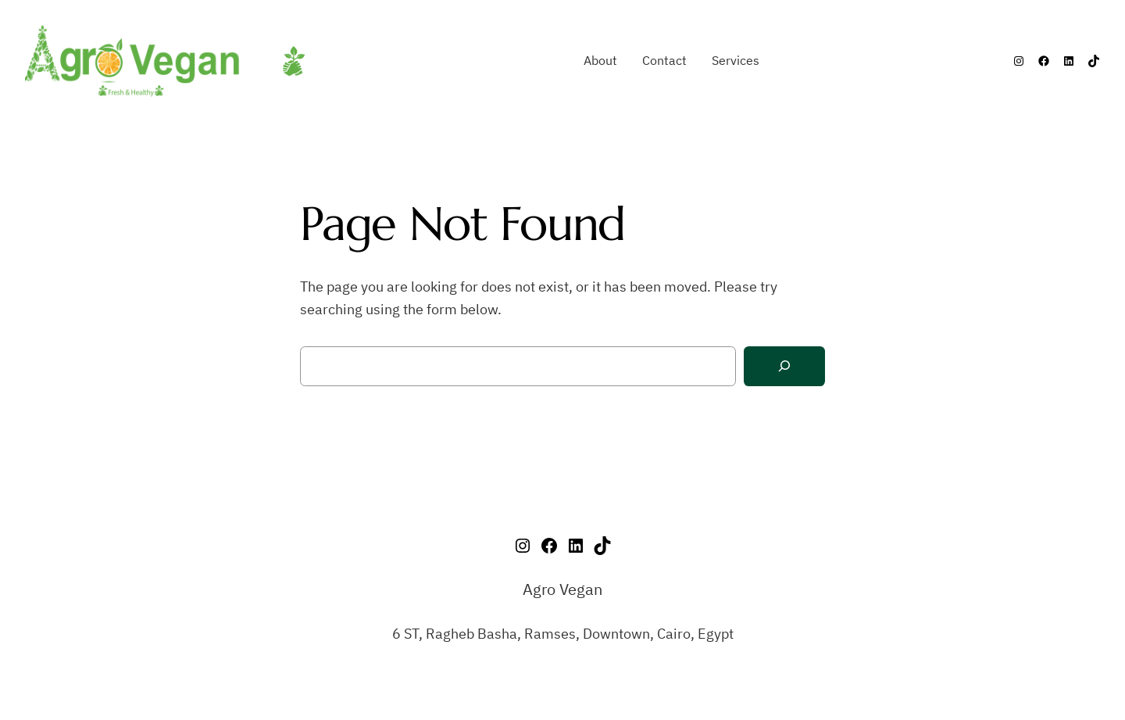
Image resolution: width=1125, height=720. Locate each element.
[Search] (784, 366)
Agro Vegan (562, 589)
